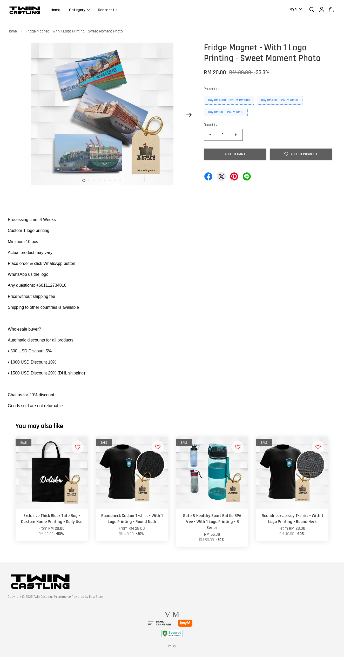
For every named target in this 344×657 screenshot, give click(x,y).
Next (189, 115)
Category (79, 10)
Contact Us (107, 10)
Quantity (210, 124)
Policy (172, 646)
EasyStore (96, 597)
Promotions (213, 88)
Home (55, 10)
